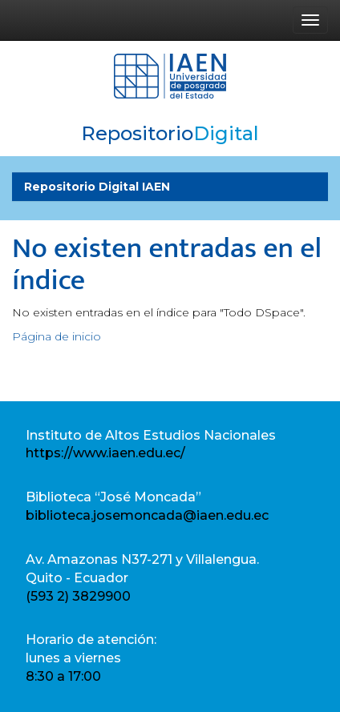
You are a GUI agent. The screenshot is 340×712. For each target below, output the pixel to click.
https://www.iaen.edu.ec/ (105, 453)
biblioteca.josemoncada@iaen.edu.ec (147, 515)
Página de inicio (56, 336)
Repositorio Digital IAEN (97, 186)
